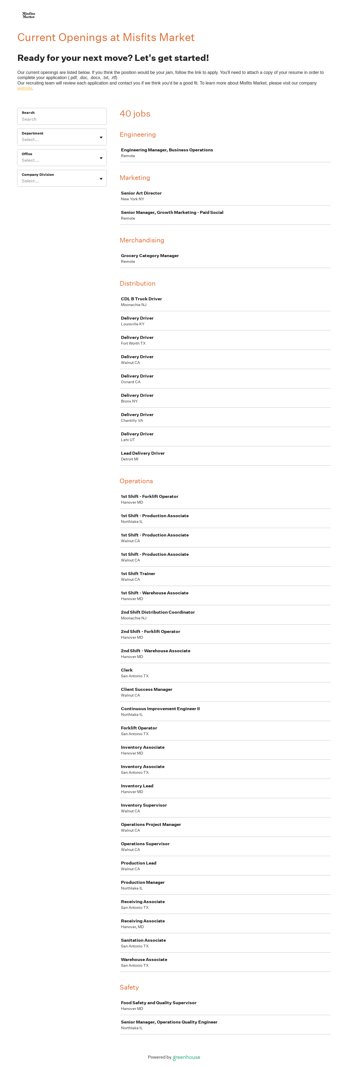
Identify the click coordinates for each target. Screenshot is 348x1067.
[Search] (62, 119)
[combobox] (22, 140)
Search (28, 112)
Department (32, 133)
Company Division (38, 174)
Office (27, 154)
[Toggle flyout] (101, 137)
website (24, 88)
